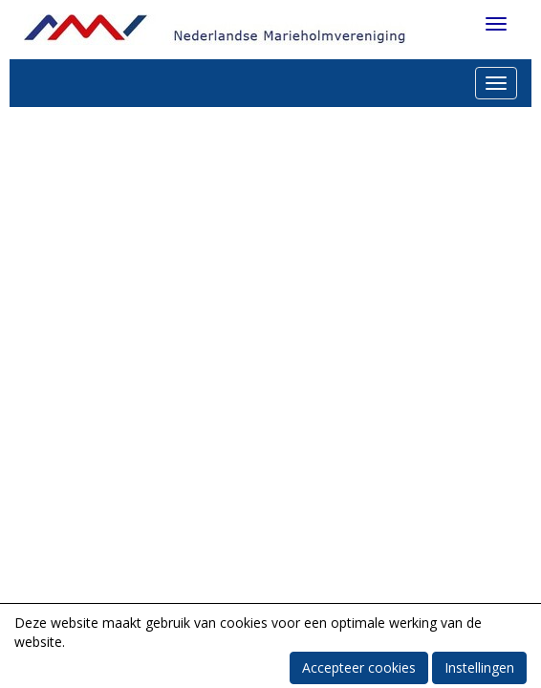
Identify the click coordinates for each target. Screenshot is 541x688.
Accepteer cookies (359, 667)
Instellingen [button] (479, 667)
